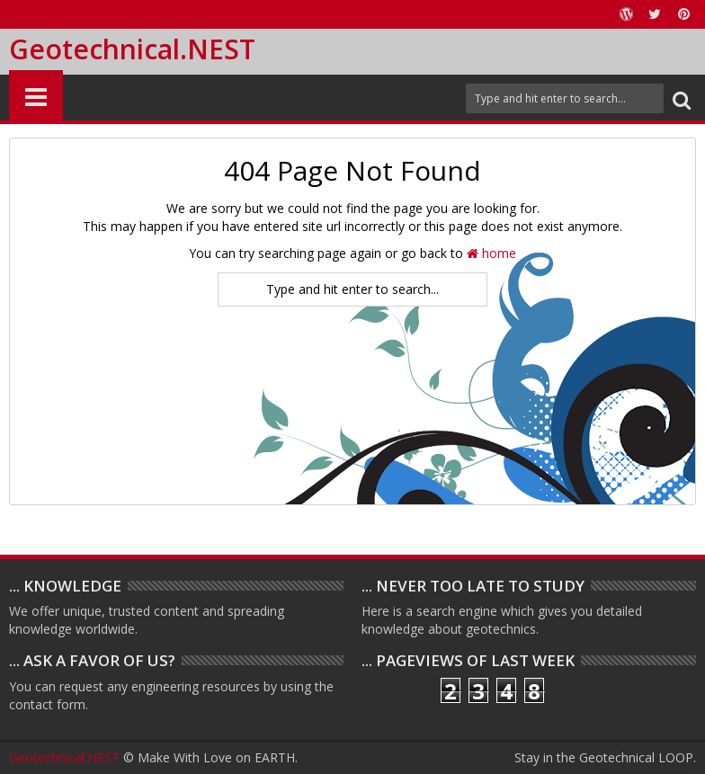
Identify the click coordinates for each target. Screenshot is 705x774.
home (491, 253)
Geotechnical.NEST (132, 49)
